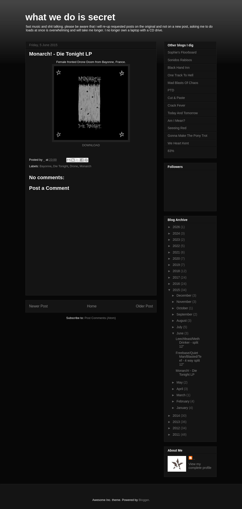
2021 (177, 252)
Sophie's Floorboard (182, 52)
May (179, 382)
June (180, 333)
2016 (177, 284)
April (180, 389)
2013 (177, 422)
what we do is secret (70, 17)
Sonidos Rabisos (180, 60)
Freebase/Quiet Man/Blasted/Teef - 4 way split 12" (189, 358)
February (183, 401)
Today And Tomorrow (183, 113)
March (181, 395)
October (182, 308)
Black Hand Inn (179, 67)
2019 (177, 265)
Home (92, 306)
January (182, 408)
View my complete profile (200, 466)
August (181, 320)
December (184, 295)
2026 (177, 227)
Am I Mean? (176, 120)
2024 (177, 233)
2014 (177, 415)
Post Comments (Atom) (100, 318)
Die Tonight (60, 166)
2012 (177, 428)
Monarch (85, 166)
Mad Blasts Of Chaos (183, 83)
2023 (177, 239)
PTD (171, 90)
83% (171, 151)
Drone (74, 166)
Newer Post (38, 306)
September (184, 314)
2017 (177, 277)
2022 (177, 246)
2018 (177, 271)
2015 (177, 290)
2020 (177, 258)
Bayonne (45, 166)
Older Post (144, 306)
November (184, 302)
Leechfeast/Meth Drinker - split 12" (188, 342)
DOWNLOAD (91, 145)
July (179, 327)
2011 (177, 434)
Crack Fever (176, 105)
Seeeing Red (177, 128)
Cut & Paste (176, 98)
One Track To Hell (180, 75)
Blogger (144, 500)
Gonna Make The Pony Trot (187, 135)
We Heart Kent (178, 143)
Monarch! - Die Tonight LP (186, 372)
